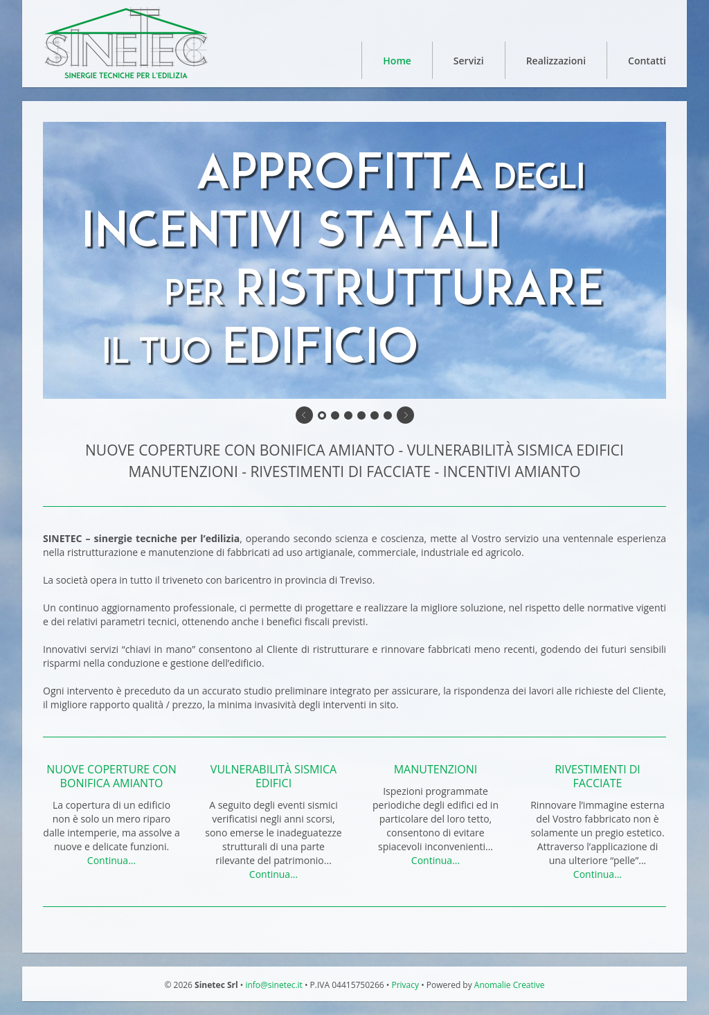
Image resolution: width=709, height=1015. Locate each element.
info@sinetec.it (273, 985)
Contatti (647, 60)
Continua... (111, 860)
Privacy (405, 985)
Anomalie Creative (509, 985)
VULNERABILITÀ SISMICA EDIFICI (273, 776)
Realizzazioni (556, 60)
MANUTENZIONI (436, 769)
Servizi (469, 60)
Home (397, 60)
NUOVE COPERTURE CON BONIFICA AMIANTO (111, 776)
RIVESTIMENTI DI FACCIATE (597, 776)
